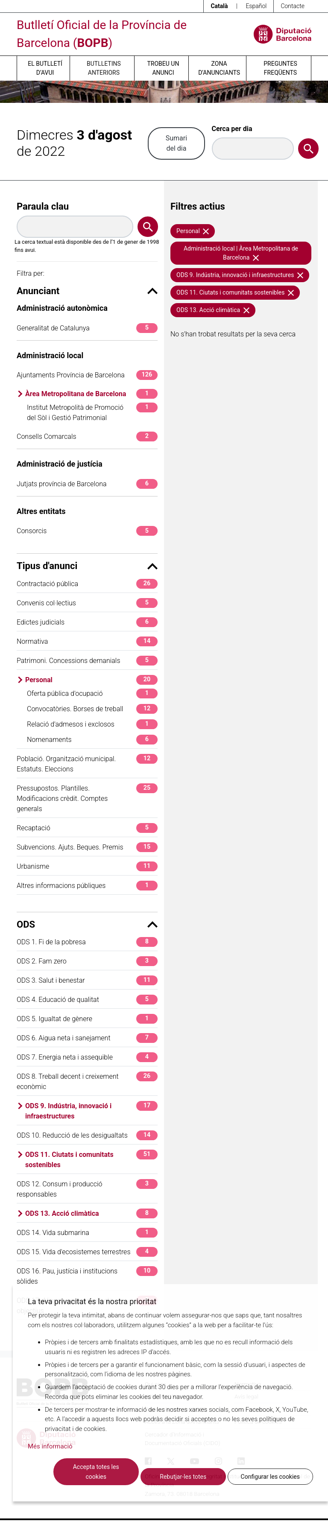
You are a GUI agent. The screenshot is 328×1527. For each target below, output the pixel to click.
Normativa (87, 641)
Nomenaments (92, 740)
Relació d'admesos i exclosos (92, 724)
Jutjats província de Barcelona (87, 484)
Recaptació (87, 828)
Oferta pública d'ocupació (92, 693)
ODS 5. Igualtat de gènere (87, 1019)
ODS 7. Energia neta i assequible (87, 1057)
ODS (87, 924)
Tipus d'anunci (87, 566)
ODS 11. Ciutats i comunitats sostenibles (91, 1159)
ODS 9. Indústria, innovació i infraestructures (91, 1110)
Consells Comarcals (87, 436)
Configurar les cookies (270, 1476)
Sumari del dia (176, 143)
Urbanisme (87, 866)
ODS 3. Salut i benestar (87, 980)
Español (256, 6)
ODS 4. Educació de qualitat (87, 999)
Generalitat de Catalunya (87, 328)
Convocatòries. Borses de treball (92, 709)
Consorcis (87, 531)
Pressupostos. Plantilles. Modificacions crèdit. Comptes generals (87, 798)
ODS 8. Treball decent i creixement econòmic (87, 1081)
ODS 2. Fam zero (87, 961)
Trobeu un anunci (163, 68)
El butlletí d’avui (45, 68)
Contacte (293, 6)
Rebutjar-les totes (183, 1476)
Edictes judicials (87, 622)
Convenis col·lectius (87, 603)
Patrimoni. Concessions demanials (87, 661)
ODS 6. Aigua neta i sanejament (87, 1038)
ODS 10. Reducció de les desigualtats (87, 1135)
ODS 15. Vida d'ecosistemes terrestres (87, 1252)
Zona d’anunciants (219, 68)
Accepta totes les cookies (96, 1471)
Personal (91, 680)
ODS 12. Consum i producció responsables (87, 1188)
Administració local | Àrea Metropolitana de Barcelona (241, 253)
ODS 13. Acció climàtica (91, 1213)
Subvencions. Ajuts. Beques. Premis (87, 847)
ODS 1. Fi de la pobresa (87, 942)
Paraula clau (43, 206)
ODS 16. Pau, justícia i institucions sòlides (87, 1275)
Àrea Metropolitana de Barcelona (91, 394)
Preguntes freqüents (280, 68)
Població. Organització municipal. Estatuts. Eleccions (87, 763)
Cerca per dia (232, 129)
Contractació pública (87, 584)
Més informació (50, 1446)
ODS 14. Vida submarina (87, 1233)
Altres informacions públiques (87, 886)
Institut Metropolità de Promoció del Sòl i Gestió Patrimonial (92, 412)
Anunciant (87, 291)
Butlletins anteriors (104, 68)
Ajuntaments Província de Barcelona (87, 375)
